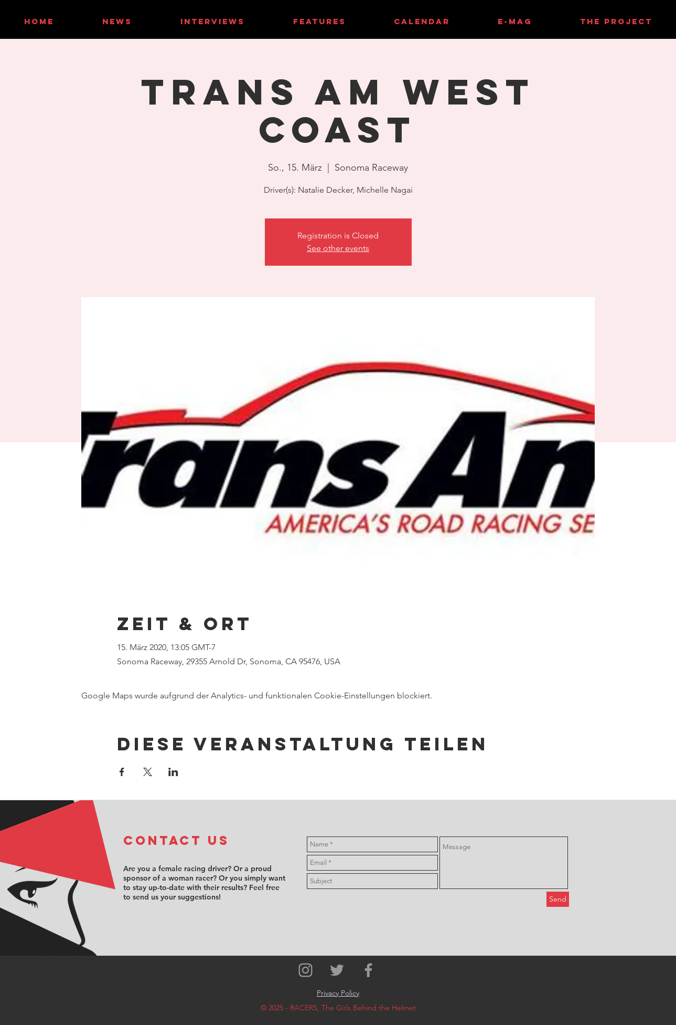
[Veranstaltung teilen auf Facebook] (122, 772)
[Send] (557, 899)
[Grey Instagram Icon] (305, 970)
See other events (338, 248)
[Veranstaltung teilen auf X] (148, 772)
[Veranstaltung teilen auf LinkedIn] (173, 772)
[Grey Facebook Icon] (368, 970)
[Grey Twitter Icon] (337, 970)
